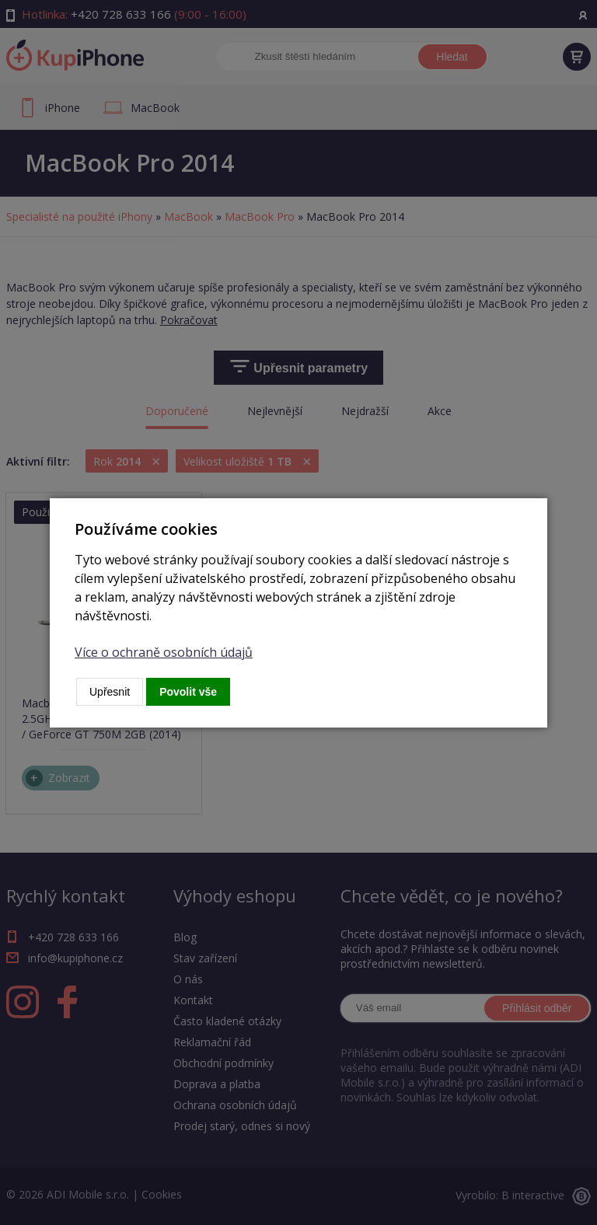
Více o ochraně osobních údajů (164, 652)
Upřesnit (109, 692)
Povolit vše (188, 692)
